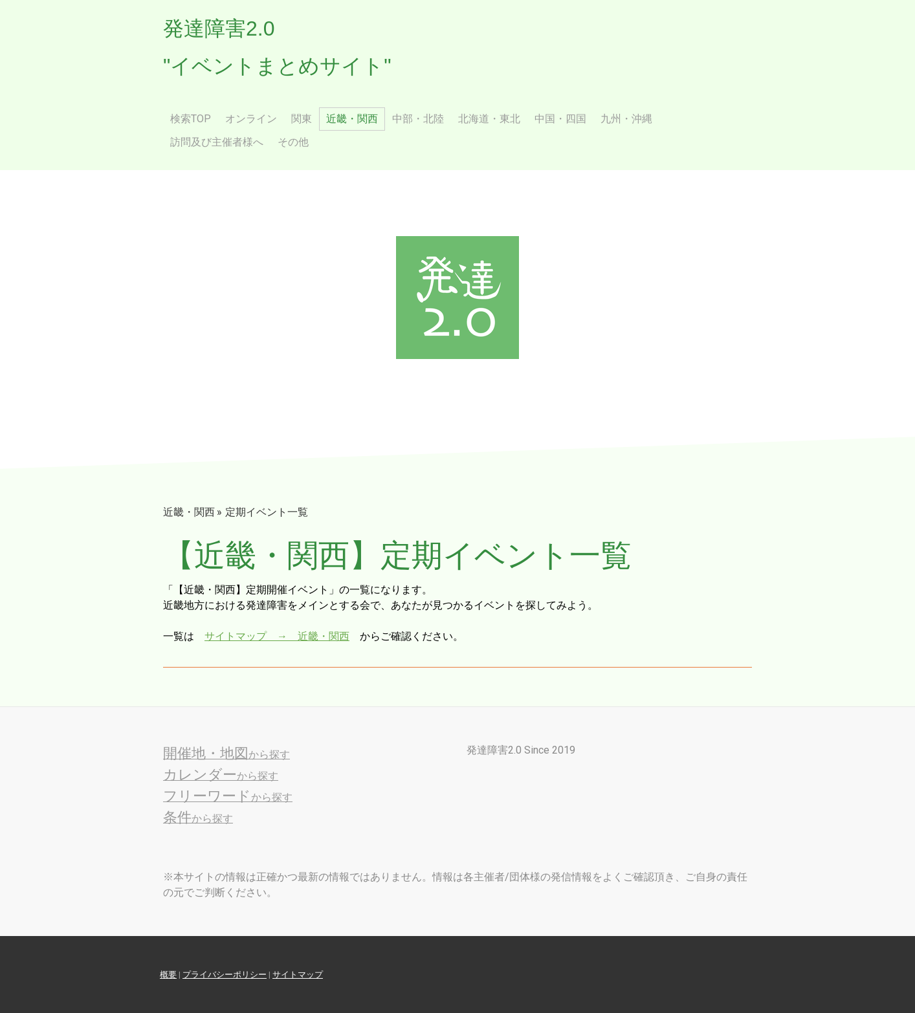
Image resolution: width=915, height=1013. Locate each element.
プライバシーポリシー (224, 974)
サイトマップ (297, 974)
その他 (293, 142)
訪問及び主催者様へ (216, 142)
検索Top (190, 119)
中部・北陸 (418, 119)
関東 (301, 119)
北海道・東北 (489, 119)
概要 (168, 974)
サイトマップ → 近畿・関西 (276, 636)
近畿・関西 (352, 119)
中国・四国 (560, 119)
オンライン (251, 119)
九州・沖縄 (626, 119)
